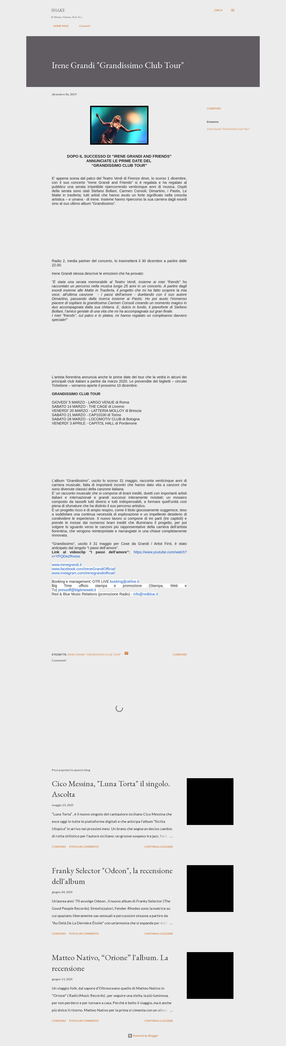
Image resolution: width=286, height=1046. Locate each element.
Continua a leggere (158, 846)
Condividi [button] (214, 108)
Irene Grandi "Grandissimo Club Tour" (228, 128)
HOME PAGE (58, 25)
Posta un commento (84, 846)
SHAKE (58, 10)
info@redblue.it (145, 594)
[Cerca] (218, 10)
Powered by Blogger (143, 1035)
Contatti (82, 25)
